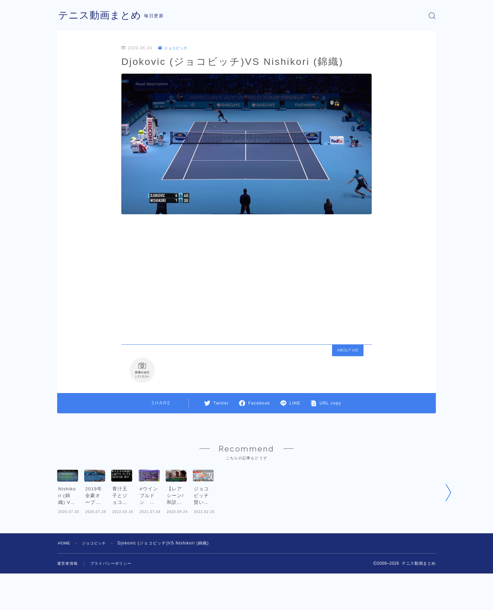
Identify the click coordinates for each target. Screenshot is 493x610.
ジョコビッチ (174, 48)
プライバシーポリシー (114, 599)
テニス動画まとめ (101, 15)
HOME (65, 579)
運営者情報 (68, 599)
